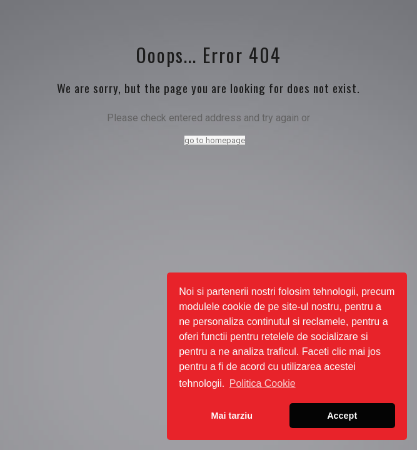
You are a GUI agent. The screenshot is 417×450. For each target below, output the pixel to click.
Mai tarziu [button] (232, 416)
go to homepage (214, 140)
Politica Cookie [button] (262, 383)
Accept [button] (342, 416)
